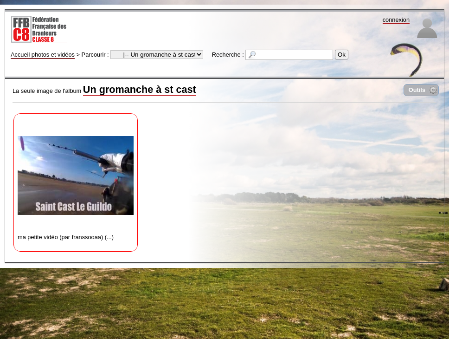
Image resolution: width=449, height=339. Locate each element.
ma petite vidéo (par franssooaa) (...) (76, 179)
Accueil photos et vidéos (43, 54)
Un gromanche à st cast (139, 89)
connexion (396, 19)
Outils (417, 89)
